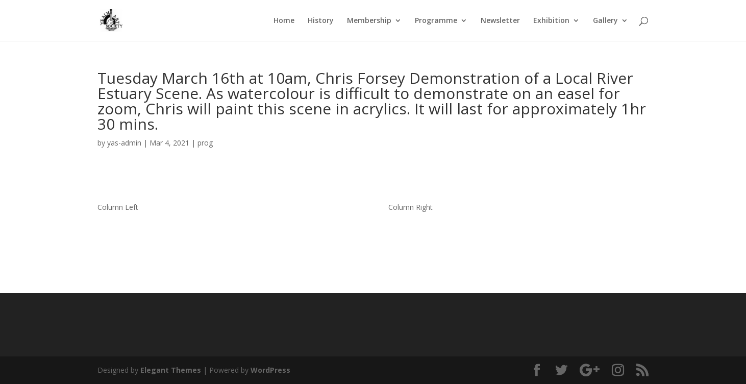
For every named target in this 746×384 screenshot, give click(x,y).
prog (205, 143)
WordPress (270, 370)
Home (283, 21)
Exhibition (551, 21)
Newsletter (500, 21)
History (321, 21)
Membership (369, 21)
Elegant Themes (170, 370)
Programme (436, 21)
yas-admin (124, 143)
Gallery (605, 21)
